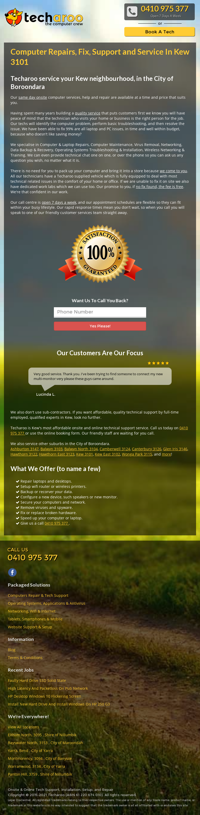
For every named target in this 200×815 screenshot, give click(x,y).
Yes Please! (100, 326)
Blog (12, 649)
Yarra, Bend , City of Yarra (30, 750)
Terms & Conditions (25, 657)
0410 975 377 (57, 523)
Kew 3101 (84, 454)
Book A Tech (159, 31)
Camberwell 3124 (115, 448)
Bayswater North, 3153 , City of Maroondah (45, 742)
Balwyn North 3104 (81, 448)
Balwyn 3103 (51, 448)
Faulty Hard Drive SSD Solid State (37, 680)
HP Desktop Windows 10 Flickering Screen (44, 696)
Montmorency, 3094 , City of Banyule (40, 758)
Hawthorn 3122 (24, 454)
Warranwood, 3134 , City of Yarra (36, 766)
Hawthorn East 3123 (56, 454)
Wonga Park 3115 (137, 454)
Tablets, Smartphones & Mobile (35, 619)
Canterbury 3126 (146, 448)
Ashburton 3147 (25, 448)
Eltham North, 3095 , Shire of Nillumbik (42, 734)
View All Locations (23, 726)
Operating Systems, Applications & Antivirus (46, 603)
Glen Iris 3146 (175, 448)
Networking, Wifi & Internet (31, 611)
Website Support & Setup (30, 626)
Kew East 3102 (107, 454)
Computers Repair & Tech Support (38, 595)
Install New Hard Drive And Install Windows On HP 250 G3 (59, 704)
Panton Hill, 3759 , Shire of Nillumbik (40, 774)
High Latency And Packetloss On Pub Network (48, 688)
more (166, 454)
